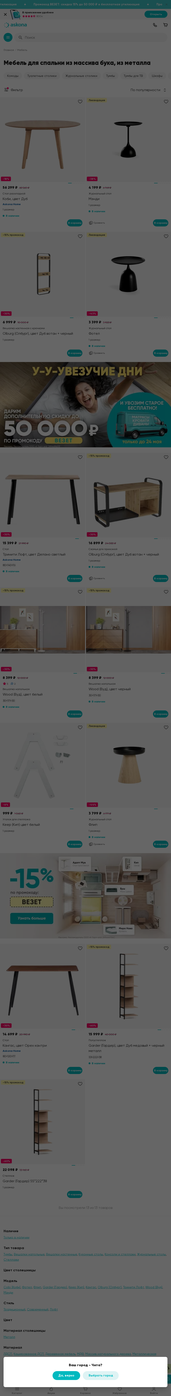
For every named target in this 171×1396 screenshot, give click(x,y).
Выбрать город (101, 1375)
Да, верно (66, 1375)
